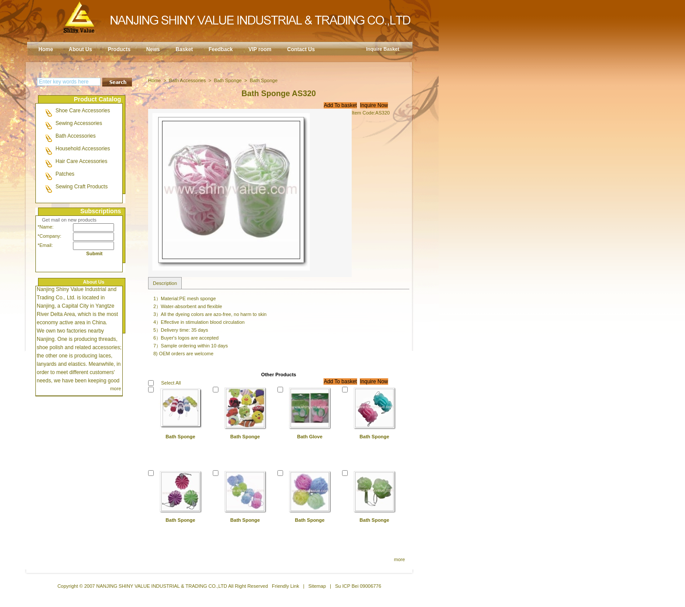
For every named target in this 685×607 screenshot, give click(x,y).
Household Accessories (82, 149)
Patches (64, 174)
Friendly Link (285, 586)
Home (154, 80)
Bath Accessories (75, 136)
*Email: (45, 245)
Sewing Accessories (78, 123)
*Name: (46, 226)
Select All (171, 382)
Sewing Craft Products (81, 187)
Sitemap (317, 586)
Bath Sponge (228, 80)
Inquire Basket (382, 49)
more (115, 388)
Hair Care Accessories (81, 161)
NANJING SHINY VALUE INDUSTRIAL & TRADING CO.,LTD (161, 586)
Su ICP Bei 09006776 (358, 586)
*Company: (47, 236)
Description (165, 283)
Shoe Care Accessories (82, 111)
